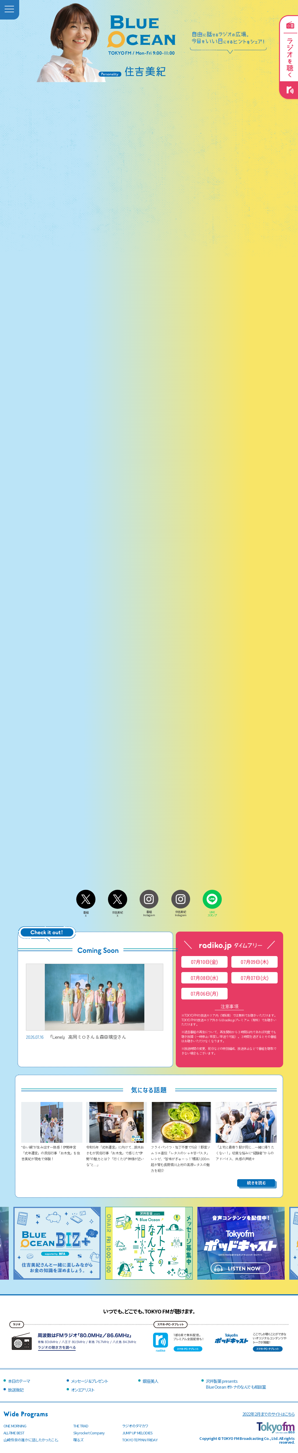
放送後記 (15, 1390)
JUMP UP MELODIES (137, 1433)
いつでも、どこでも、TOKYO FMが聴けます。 (149, 1311)
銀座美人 (150, 1381)
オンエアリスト (82, 1390)
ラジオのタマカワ (135, 1426)
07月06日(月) (204, 993)
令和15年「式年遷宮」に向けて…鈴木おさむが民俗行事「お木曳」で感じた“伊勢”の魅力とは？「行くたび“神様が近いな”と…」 (116, 1153)
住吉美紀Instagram (180, 912)
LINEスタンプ (212, 912)
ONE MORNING (14, 1426)
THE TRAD (80, 1426)
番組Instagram (149, 912)
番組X (85, 912)
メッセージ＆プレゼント (89, 1381)
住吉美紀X (117, 912)
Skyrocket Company (88, 1433)
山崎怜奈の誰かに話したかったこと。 (31, 1440)
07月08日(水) (204, 977)
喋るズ (78, 1440)
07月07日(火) (254, 977)
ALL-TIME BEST (13, 1433)
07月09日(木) (254, 961)
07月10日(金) (204, 961)
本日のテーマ (19, 1381)
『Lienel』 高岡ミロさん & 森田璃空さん (94, 1002)
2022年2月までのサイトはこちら (268, 1414)
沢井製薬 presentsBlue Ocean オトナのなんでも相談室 (236, 1384)
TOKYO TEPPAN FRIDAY (139, 1440)
